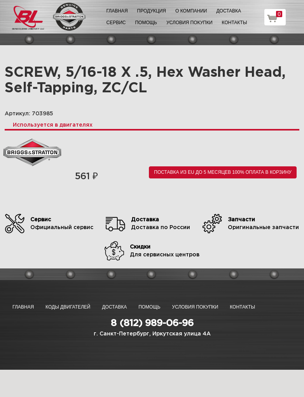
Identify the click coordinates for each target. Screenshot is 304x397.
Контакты (234, 22)
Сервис (116, 22)
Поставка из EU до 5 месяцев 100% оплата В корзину (223, 172)
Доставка (228, 11)
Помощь (146, 22)
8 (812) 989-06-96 (152, 323)
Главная (117, 11)
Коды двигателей (67, 307)
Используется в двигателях (53, 125)
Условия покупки (189, 22)
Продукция (151, 11)
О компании (191, 11)
